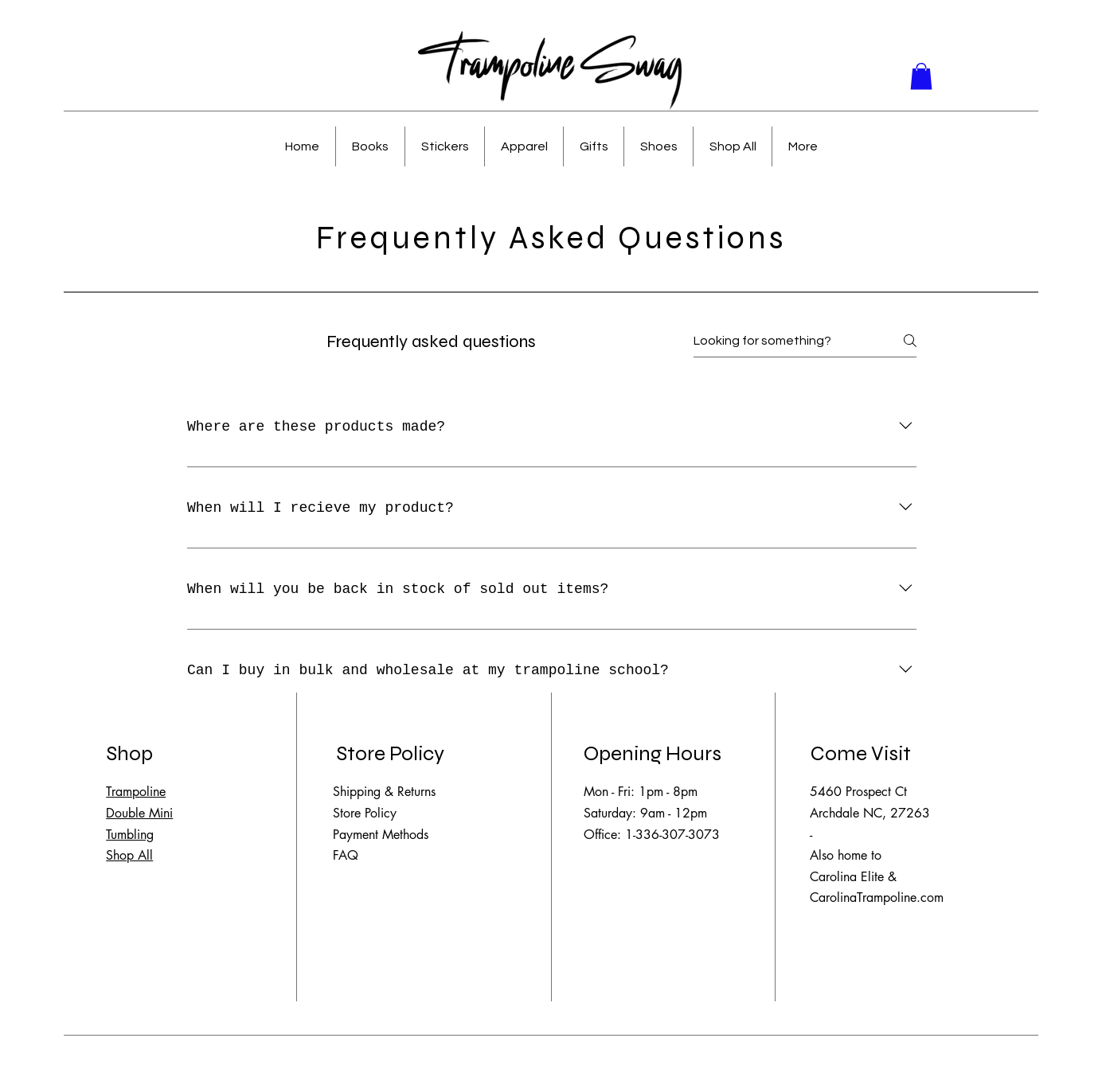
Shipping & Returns (384, 791)
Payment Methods (380, 834)
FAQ (345, 855)
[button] (921, 76)
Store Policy (365, 813)
